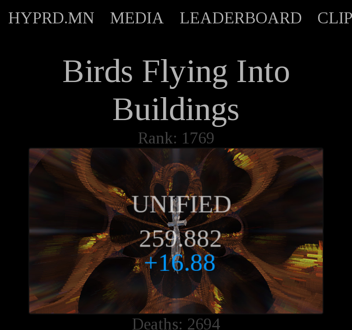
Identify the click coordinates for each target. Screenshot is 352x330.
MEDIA (137, 18)
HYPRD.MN (51, 18)
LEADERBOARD (241, 18)
